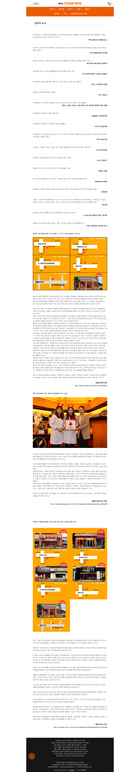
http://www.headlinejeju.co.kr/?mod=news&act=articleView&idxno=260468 (78, 504)
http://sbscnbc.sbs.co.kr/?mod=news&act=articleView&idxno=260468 (80, 727)
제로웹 (72, 770)
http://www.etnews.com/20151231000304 (91, 385)
